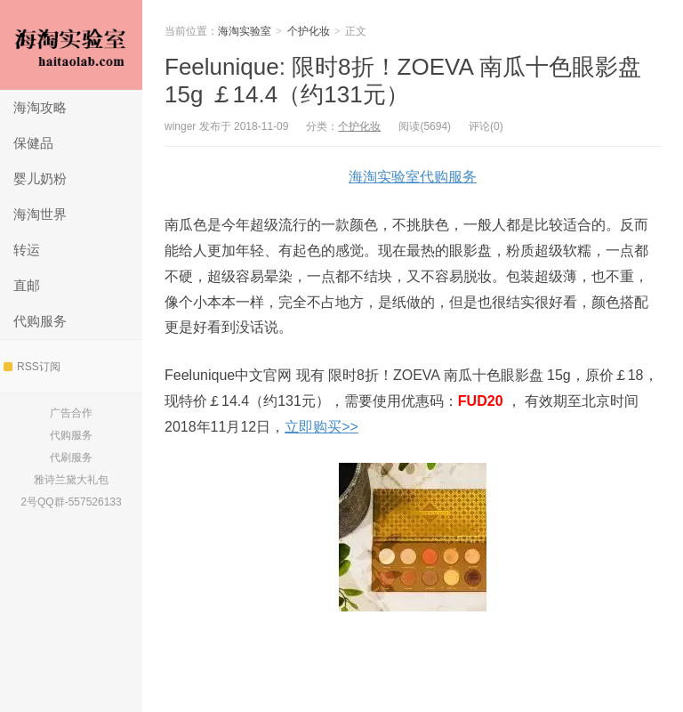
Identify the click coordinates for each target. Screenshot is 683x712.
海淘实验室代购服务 (413, 176)
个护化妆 (308, 31)
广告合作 (71, 413)
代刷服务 (71, 457)
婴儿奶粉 (40, 178)
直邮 (26, 285)
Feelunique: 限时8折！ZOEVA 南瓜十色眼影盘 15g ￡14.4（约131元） (403, 80)
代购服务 (40, 320)
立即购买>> (321, 426)
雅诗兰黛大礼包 (71, 479)
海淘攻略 (40, 107)
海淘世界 (40, 214)
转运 (26, 249)
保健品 (33, 142)
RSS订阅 (32, 366)
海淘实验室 (71, 45)
